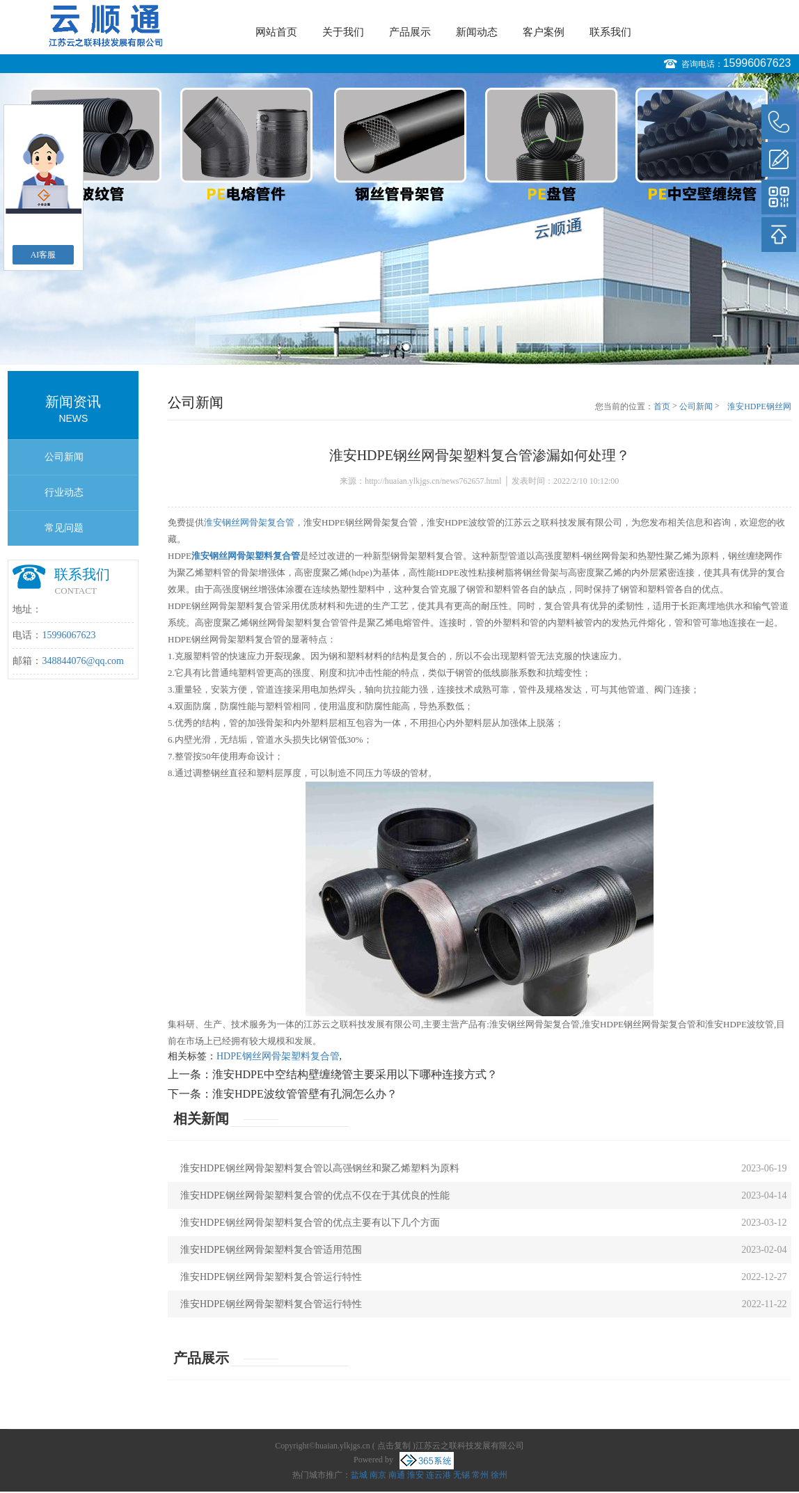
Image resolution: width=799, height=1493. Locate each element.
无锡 (461, 1475)
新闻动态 (477, 32)
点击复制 (394, 1446)
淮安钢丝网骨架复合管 (249, 522)
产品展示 (410, 32)
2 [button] (406, 347)
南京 (378, 1475)
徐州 (499, 1475)
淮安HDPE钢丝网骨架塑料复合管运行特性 (271, 1277)
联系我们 (610, 32)
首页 (662, 406)
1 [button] (393, 347)
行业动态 (64, 492)
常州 (480, 1475)
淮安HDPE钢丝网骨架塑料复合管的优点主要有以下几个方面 (310, 1222)
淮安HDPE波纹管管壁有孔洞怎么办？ (304, 1094)
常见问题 (64, 528)
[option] (399, 219)
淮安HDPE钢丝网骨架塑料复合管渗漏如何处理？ (758, 407)
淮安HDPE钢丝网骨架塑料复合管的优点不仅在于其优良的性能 (315, 1195)
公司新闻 (64, 457)
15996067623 (757, 63)
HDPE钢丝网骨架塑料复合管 (278, 1056)
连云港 (438, 1475)
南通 (396, 1475)
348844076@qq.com (83, 661)
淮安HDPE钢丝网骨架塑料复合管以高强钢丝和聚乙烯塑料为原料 (319, 1168)
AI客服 (43, 255)
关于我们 (343, 32)
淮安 (415, 1475)
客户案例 (543, 32)
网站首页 (276, 32)
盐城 (359, 1475)
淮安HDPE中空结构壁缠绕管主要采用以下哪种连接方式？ (355, 1074)
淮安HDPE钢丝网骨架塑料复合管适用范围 (271, 1250)
